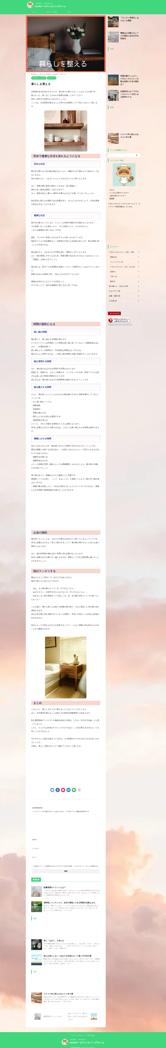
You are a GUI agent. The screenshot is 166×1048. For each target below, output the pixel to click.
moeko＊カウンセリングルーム (50, 6)
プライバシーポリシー (77, 1032)
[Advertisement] (65, 304)
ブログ (69, 12)
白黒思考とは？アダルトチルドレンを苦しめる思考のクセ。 (130, 93)
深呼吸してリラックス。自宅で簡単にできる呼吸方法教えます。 (69, 903)
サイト (34, 857)
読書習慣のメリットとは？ (54, 887)
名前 (34, 839)
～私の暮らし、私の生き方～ (78, 1037)
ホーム (34, 12)
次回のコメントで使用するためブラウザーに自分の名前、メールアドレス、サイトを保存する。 (66, 866)
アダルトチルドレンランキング (118, 324)
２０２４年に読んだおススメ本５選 (57, 994)
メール (35, 848)
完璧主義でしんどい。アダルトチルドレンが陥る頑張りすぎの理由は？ (130, 78)
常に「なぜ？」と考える (53, 941)
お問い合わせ (91, 1032)
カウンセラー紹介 (51, 12)
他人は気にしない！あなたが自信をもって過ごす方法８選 (66, 956)
